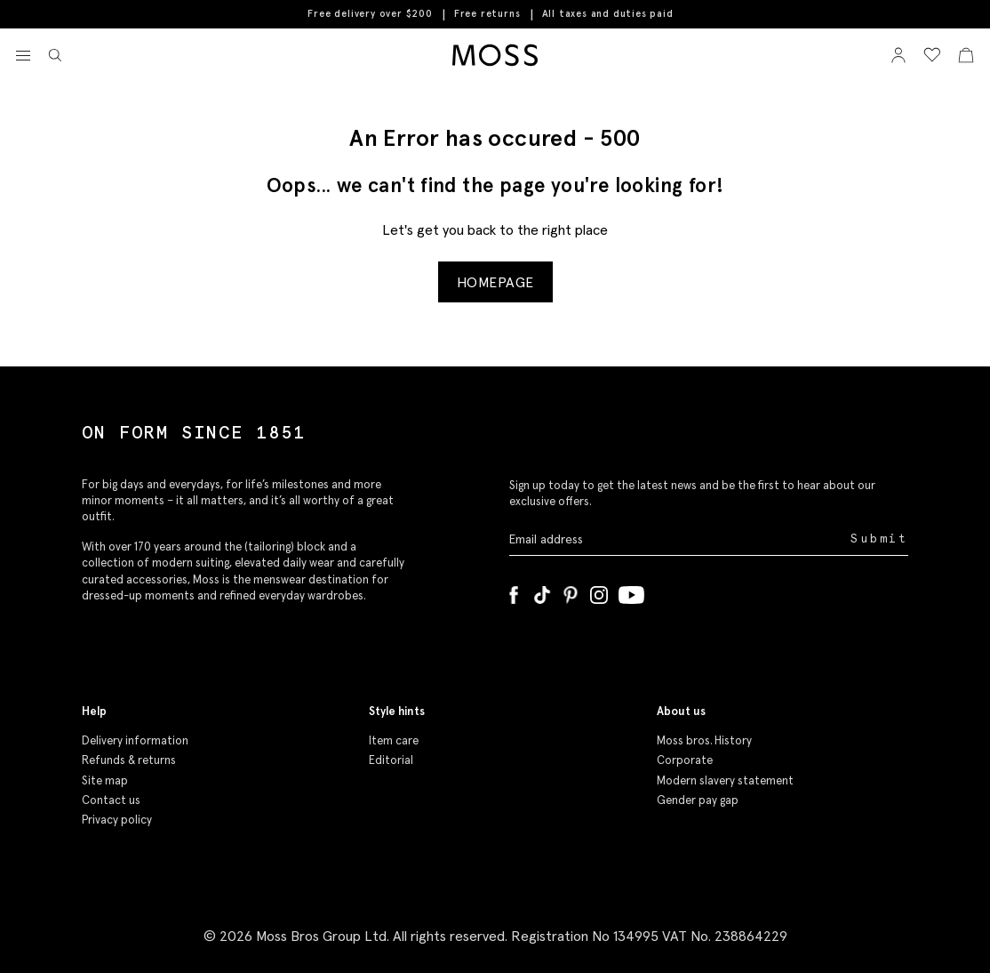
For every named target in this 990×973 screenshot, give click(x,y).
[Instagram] (599, 591)
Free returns (487, 13)
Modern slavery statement (725, 780)
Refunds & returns (129, 760)
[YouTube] (631, 591)
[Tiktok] (542, 591)
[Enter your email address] (678, 539)
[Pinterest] (570, 591)
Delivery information (135, 740)
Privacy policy (117, 819)
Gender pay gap (698, 800)
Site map (105, 780)
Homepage (495, 282)
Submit (879, 538)
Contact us (111, 800)
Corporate (685, 760)
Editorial (391, 760)
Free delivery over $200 (369, 13)
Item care (394, 740)
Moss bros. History (704, 740)
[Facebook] (514, 591)
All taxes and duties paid (608, 14)
